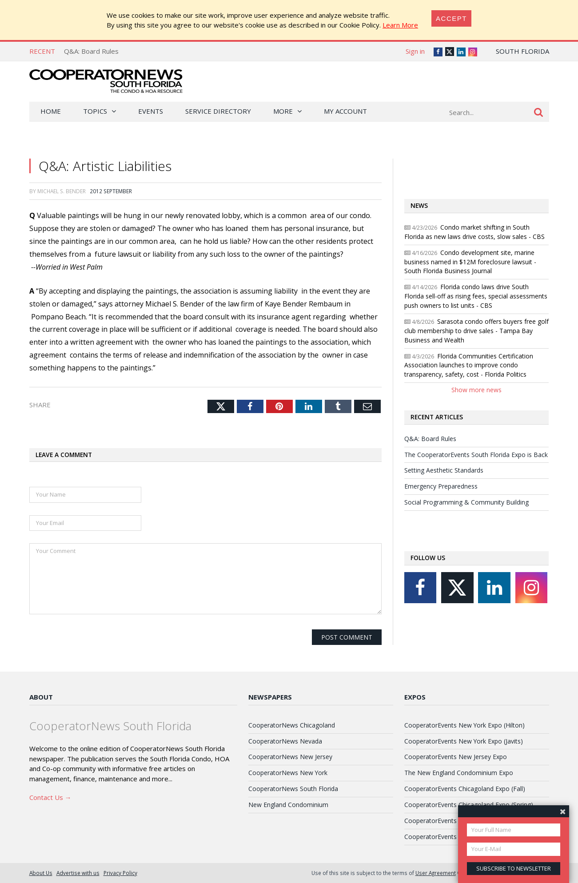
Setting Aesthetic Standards (443, 470)
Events (150, 111)
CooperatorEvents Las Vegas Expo (454, 836)
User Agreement (435, 872)
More (283, 111)
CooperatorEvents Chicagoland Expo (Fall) (464, 788)
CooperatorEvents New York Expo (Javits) (463, 741)
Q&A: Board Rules (91, 51)
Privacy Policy (120, 872)
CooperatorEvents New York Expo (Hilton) (464, 725)
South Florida (522, 51)
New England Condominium (288, 804)
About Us (40, 872)
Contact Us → (50, 797)
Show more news (476, 390)
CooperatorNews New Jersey (290, 756)
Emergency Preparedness (441, 486)
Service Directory (218, 111)
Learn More (400, 24)
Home (50, 111)
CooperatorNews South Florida (293, 788)
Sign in (415, 51)
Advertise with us (78, 872)
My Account (345, 111)
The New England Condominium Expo (458, 772)
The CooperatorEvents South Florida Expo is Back (476, 454)
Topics (95, 111)
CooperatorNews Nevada (285, 741)
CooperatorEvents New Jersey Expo (455, 756)
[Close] (451, 18)
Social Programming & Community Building (466, 502)
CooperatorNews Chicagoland (291, 725)
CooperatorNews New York (287, 772)
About (41, 696)
